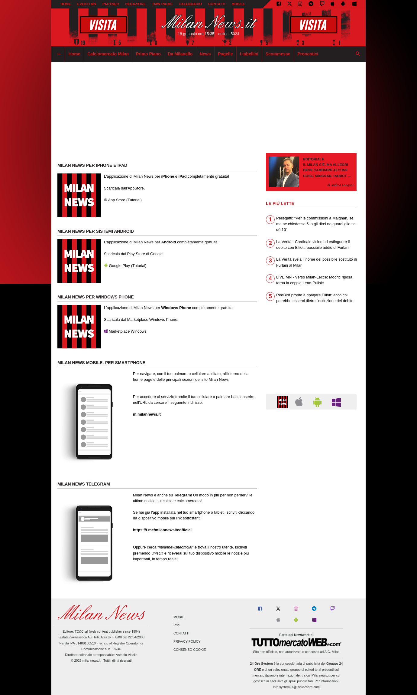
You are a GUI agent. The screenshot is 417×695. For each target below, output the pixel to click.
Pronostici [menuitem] (307, 53)
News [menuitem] (205, 53)
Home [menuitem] (74, 53)
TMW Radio (162, 4)
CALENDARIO (190, 4)
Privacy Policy (187, 642)
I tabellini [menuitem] (249, 53)
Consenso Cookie (189, 650)
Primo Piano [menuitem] (148, 53)
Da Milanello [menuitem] (180, 53)
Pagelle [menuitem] (225, 53)
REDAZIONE (135, 4)
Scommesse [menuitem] (278, 53)
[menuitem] (58, 54)
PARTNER (110, 4)
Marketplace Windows (125, 331)
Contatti (181, 633)
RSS (176, 625)
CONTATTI (216, 4)
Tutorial (134, 200)
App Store (114, 200)
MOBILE (238, 4)
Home (65, 4)
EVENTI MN (86, 4)
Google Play (117, 265)
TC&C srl (81, 631)
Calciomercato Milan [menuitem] (108, 53)
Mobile (179, 617)
